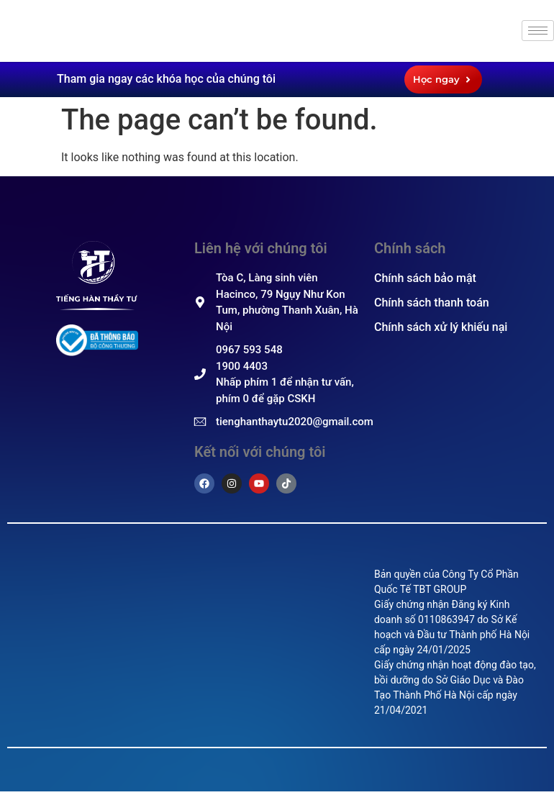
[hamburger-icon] (538, 30)
